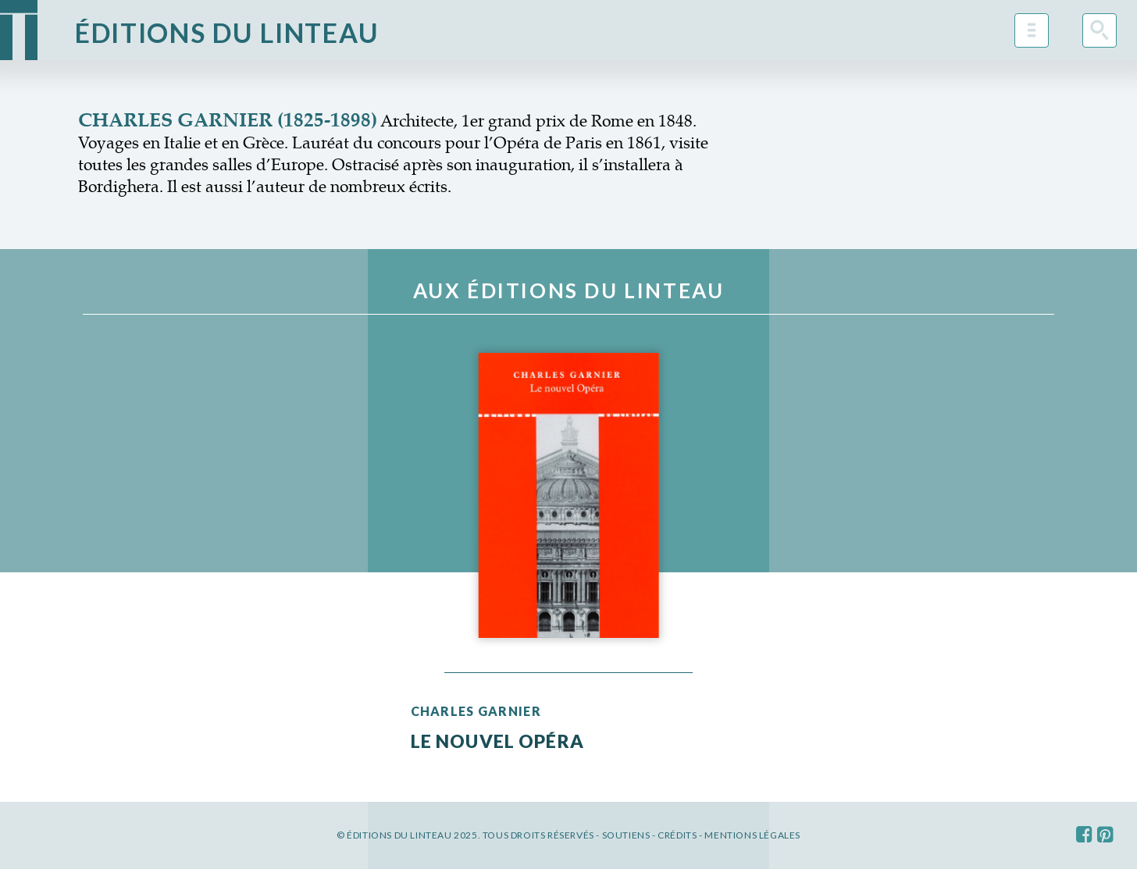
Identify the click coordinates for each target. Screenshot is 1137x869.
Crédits (677, 835)
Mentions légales (752, 835)
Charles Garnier (476, 710)
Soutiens (626, 835)
